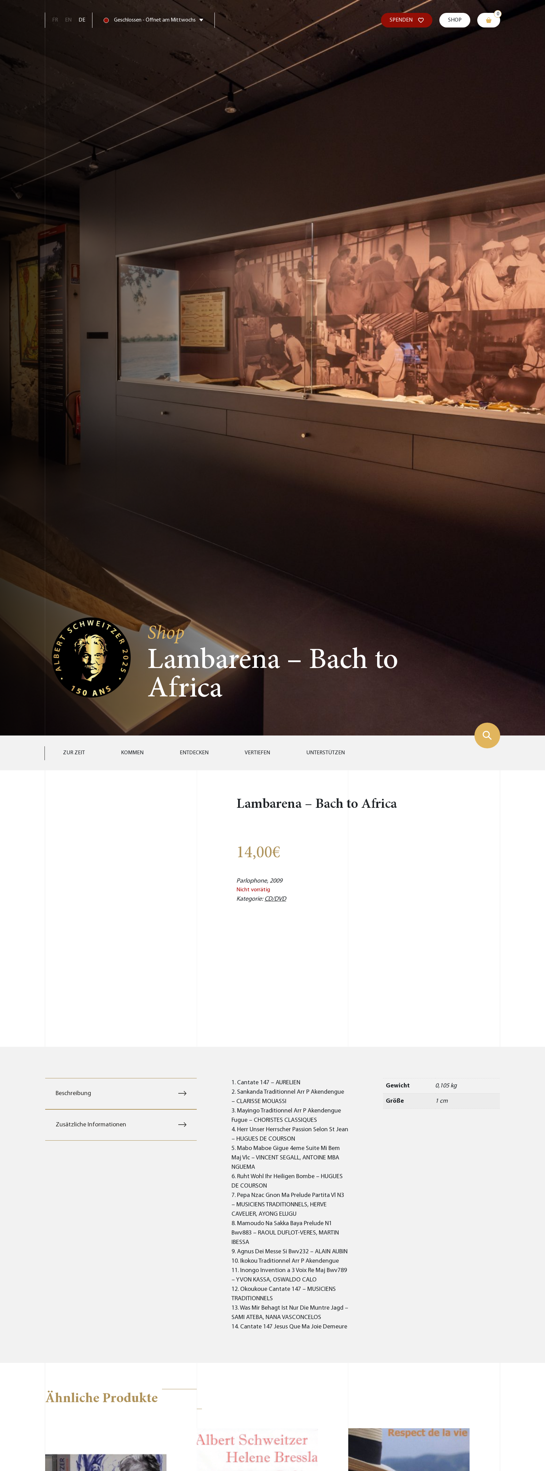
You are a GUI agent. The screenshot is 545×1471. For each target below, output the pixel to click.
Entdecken (194, 753)
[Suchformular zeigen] (487, 735)
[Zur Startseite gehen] (91, 657)
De (82, 20)
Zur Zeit (74, 753)
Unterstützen (325, 753)
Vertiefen (257, 753)
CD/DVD (275, 899)
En (68, 20)
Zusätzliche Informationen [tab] (91, 1125)
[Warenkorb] (488, 20)
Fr (55, 20)
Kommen (132, 753)
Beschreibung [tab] (73, 1093)
